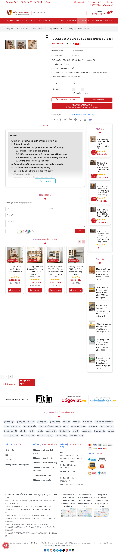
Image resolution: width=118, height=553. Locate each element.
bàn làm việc (99, 431)
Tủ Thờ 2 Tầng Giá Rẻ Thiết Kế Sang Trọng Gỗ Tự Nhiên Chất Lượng (103, 191)
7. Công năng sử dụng (22, 174)
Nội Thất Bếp (22, 29)
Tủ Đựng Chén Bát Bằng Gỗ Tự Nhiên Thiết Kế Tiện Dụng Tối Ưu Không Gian (35, 272)
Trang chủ (9, 29)
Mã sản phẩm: (58, 55)
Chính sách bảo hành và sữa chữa (43, 469)
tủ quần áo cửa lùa (12, 426)
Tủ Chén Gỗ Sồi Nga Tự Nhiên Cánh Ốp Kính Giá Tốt (14, 270)
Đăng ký (108, 5)
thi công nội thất (11, 436)
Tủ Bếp (82, 21)
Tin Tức (110, 2)
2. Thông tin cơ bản (21, 144)
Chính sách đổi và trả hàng (45, 463)
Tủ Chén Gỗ (37, 29)
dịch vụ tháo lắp (76, 436)
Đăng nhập (96, 5)
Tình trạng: (56, 83)
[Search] (84, 13)
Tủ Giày (61, 21)
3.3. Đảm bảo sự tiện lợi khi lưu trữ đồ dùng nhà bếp (41, 158)
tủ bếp (40, 431)
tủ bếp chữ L (51, 431)
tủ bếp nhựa (64, 431)
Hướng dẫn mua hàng (42, 475)
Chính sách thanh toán (43, 458)
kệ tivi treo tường (78, 426)
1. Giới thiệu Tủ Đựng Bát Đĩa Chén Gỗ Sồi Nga (34, 141)
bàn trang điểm (29, 426)
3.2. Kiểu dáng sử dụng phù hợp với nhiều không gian (41, 154)
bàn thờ (23, 431)
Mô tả (45, 126)
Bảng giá (80, 2)
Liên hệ (8, 455)
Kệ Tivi (38, 21)
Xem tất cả (45, 181)
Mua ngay (98, 99)
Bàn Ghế (6, 21)
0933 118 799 (33, 2)
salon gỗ (66, 422)
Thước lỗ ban (91, 2)
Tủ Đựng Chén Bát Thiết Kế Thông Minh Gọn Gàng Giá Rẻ (76, 270)
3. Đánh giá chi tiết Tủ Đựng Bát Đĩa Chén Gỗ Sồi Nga (37, 148)
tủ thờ (32, 431)
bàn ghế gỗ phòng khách (50, 426)
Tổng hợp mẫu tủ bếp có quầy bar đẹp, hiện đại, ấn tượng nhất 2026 (102, 345)
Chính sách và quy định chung (43, 451)
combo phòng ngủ (45, 436)
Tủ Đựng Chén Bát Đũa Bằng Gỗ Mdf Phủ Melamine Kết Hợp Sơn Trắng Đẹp (55, 272)
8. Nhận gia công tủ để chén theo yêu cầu (31, 178)
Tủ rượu (93, 21)
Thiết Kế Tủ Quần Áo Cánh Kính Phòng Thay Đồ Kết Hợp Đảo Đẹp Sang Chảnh (103, 236)
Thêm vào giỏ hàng (65, 99)
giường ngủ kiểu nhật (26, 422)
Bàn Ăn (72, 21)
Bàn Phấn (49, 21)
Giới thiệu (101, 2)
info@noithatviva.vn (49, 2)
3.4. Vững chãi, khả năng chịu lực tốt (34, 161)
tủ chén (75, 431)
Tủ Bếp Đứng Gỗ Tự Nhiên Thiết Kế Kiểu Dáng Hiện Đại (103, 213)
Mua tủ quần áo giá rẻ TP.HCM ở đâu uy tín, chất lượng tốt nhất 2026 (103, 274)
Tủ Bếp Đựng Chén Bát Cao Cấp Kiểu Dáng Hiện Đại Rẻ (103, 144)
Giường (18, 21)
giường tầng (55, 422)
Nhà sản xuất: (58, 51)
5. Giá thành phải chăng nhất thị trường (30, 168)
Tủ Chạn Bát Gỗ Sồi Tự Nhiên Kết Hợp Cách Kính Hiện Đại (103, 167)
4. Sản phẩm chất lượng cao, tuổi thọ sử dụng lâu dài (37, 164)
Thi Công (106, 21)
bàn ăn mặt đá (10, 431)
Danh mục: (56, 115)
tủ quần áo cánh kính (104, 422)
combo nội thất (28, 436)
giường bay (42, 422)
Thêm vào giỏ (9, 384)
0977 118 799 (20, 2)
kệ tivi (65, 426)
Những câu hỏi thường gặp (17, 465)
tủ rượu (111, 431)
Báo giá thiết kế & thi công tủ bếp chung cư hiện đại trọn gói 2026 (103, 363)
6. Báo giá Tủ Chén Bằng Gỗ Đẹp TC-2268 (32, 171)
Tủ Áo (28, 21)
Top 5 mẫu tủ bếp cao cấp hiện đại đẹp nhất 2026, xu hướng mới (102, 292)
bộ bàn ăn (93, 426)
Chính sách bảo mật (42, 480)
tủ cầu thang (61, 436)
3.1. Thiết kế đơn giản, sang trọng (32, 151)
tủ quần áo (87, 422)
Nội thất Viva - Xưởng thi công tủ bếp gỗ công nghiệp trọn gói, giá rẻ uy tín (103, 311)
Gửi (80, 231)
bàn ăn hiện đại (106, 426)
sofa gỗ (76, 422)
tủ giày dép (87, 431)
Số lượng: (56, 89)
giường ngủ (9, 422)
